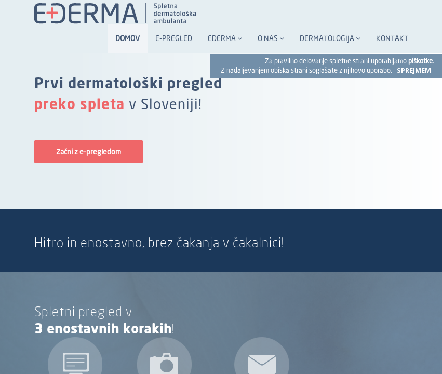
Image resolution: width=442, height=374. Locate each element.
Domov (127, 38)
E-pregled (173, 38)
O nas (271, 38)
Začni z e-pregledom (88, 152)
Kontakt (392, 38)
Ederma (225, 38)
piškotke (420, 61)
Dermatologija (330, 38)
